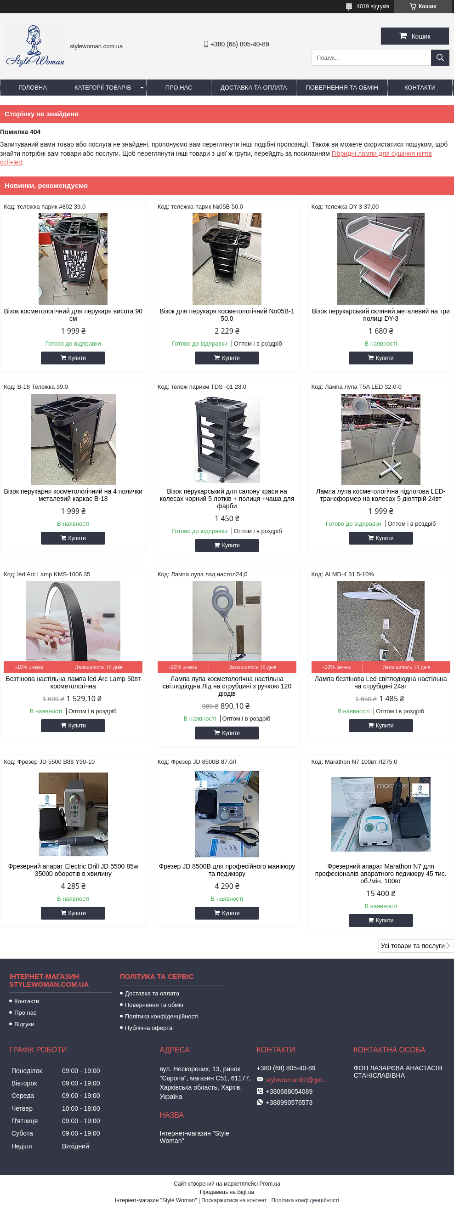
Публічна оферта (148, 1027)
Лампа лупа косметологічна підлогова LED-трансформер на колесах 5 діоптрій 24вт (380, 495)
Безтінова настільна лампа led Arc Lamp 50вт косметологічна (73, 682)
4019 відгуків (373, 6)
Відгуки (24, 1024)
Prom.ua (270, 1184)
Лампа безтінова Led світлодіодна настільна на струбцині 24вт (381, 682)
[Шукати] (440, 58)
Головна (32, 87)
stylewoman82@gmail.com (298, 1080)
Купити (77, 358)
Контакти (420, 87)
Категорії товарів (102, 87)
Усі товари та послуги (413, 945)
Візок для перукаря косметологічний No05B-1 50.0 (227, 314)
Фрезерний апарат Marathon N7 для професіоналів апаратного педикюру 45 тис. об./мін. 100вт (381, 874)
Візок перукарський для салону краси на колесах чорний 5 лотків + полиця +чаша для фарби (227, 499)
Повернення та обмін (342, 87)
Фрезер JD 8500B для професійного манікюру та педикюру (227, 870)
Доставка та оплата (254, 87)
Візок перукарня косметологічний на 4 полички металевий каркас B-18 (73, 495)
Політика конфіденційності (162, 1016)
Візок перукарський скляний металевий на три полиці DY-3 (381, 314)
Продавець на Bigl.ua (227, 1192)
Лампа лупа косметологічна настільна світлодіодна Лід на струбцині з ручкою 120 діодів (227, 686)
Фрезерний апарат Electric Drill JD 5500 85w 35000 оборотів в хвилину (73, 870)
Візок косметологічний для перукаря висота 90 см (73, 314)
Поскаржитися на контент (234, 1200)
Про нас (179, 87)
